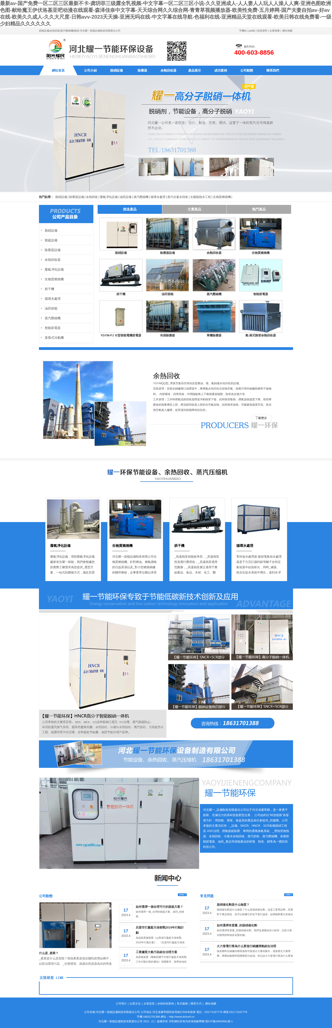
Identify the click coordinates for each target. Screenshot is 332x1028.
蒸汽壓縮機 (141, 197)
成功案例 (220, 70)
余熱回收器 (168, 70)
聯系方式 (196, 1003)
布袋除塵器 (167, 335)
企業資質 (149, 1003)
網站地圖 (287, 30)
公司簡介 (121, 1003)
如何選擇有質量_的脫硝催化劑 (237, 925)
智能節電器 (260, 294)
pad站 (252, 30)
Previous (164, 488)
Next (168, 488)
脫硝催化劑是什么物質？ (233, 904)
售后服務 (182, 1003)
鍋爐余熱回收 (222, 383)
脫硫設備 (51, 240)
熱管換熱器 (188, 383)
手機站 (243, 30)
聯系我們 (272, 70)
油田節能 (167, 294)
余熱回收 (92, 197)
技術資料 (262, 30)
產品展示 (194, 70)
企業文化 (135, 1003)
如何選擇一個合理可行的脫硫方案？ (159, 906)
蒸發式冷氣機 (54, 337)
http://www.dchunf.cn (181, 1016)
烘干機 (120, 294)
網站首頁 (58, 70)
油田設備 (125, 197)
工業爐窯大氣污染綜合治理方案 (156, 952)
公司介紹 (90, 70)
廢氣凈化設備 (109, 197)
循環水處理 (158, 197)
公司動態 (246, 70)
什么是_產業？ (48, 953)
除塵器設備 (76, 197)
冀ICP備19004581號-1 (219, 1021)
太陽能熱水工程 (200, 197)
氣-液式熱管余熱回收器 (260, 335)
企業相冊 (275, 30)
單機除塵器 (214, 335)
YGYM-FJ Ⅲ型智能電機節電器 (121, 335)
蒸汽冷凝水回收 (177, 197)
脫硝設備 (116, 70)
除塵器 (142, 70)
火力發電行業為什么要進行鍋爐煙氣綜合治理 (246, 946)
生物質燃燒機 (222, 197)
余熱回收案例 (165, 1003)
